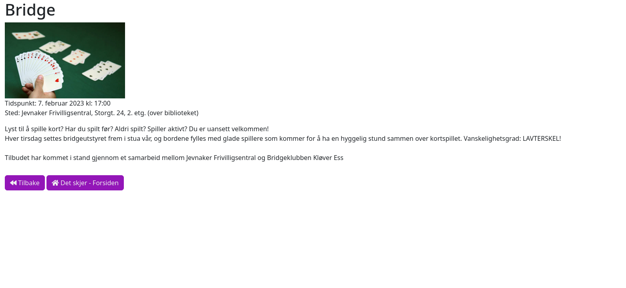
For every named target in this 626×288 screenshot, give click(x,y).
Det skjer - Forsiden (85, 182)
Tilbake (25, 182)
